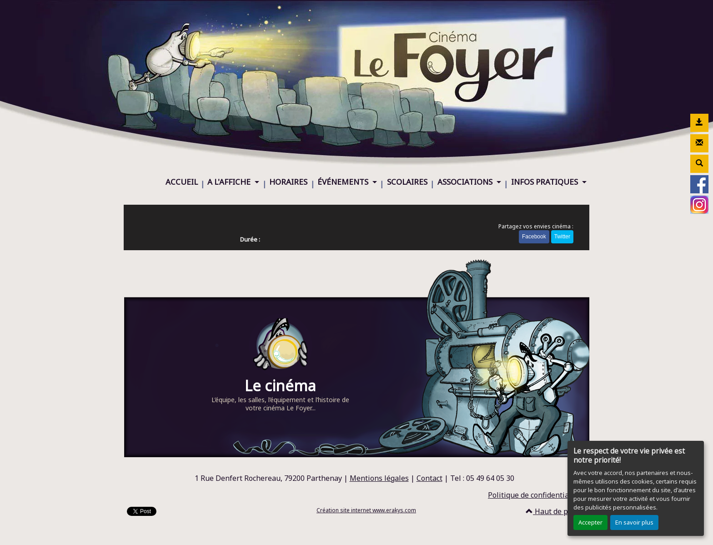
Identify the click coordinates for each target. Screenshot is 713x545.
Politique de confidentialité (534, 495)
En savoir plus (634, 522)
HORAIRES (288, 182)
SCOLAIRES (407, 182)
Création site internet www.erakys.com (366, 510)
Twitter (562, 236)
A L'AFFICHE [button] (229, 182)
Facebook (534, 236)
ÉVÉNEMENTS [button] (343, 182)
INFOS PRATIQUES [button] (545, 182)
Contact (429, 478)
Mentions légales (379, 478)
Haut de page (553, 511)
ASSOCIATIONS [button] (465, 182)
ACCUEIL (182, 182)
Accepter (590, 522)
